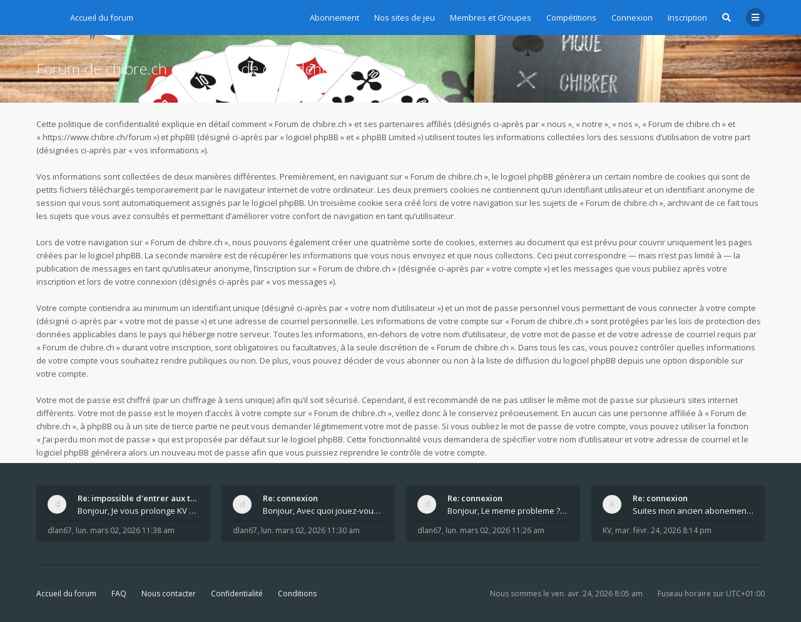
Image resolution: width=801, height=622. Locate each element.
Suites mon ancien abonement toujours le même (693, 510)
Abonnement (334, 17)
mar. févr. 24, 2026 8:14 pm (663, 530)
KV (607, 530)
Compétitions (571, 17)
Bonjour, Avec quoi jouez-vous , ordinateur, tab (323, 510)
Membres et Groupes (490, 17)
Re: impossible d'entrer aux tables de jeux (138, 498)
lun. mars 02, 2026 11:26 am (495, 530)
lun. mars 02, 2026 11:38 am (125, 530)
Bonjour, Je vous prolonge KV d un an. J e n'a (138, 510)
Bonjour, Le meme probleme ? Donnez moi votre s (508, 510)
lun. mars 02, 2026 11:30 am (310, 530)
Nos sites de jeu (404, 17)
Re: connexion (290, 498)
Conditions (297, 593)
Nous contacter (168, 593)
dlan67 (60, 530)
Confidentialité (237, 593)
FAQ (118, 593)
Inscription (687, 17)
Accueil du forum (66, 593)
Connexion (632, 17)
